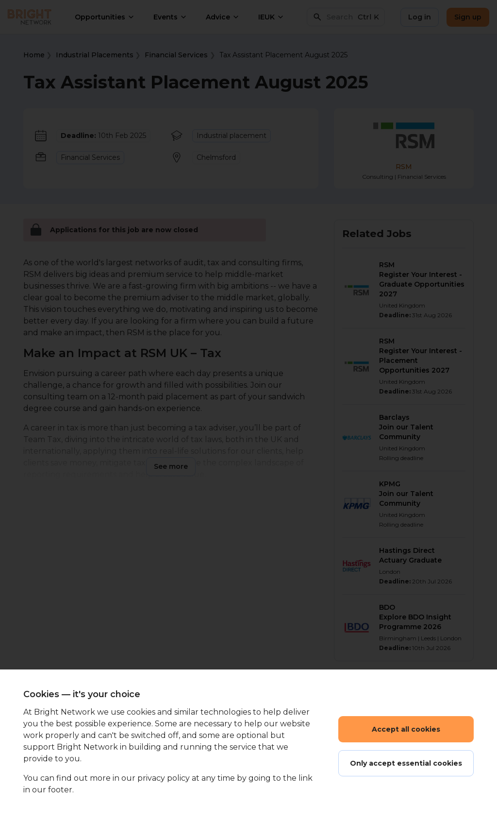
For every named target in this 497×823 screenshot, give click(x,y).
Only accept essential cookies (406, 763)
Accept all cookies (406, 729)
